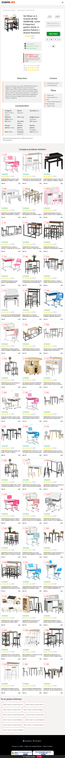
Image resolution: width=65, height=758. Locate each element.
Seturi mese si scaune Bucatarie (34, 725)
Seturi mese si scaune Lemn (12, 710)
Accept (39, 756)
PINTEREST (37, 741)
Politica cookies (47, 746)
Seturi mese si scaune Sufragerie (13, 730)
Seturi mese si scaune (9, 10)
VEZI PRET (53, 34)
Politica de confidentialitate (33, 746)
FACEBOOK (27, 741)
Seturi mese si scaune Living (12, 725)
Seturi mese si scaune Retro (35, 715)
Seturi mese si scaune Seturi (34, 704)
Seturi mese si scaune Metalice (13, 720)
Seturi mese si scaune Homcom (26, 10)
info (19, 183)
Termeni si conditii (17, 746)
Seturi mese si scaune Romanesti (13, 715)
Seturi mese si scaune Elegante (35, 720)
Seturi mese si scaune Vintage (32, 710)
